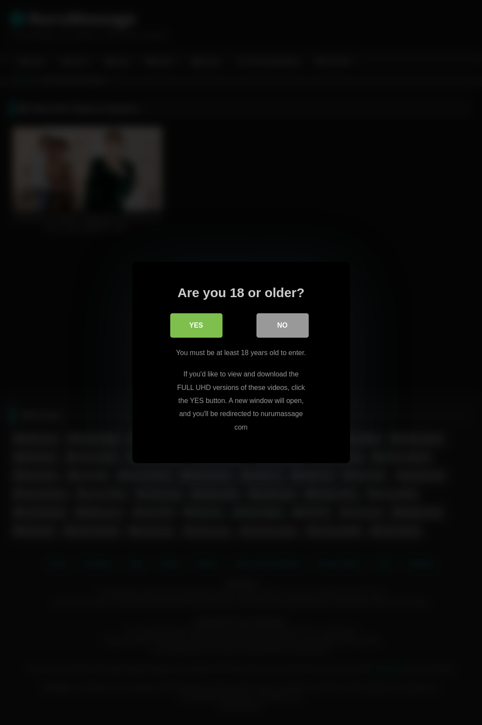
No (282, 325)
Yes (196, 325)
